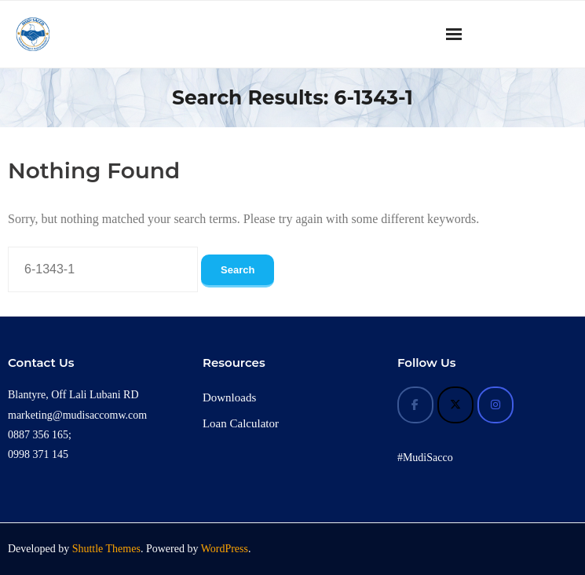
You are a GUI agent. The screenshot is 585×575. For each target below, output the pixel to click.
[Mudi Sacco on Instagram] (495, 404)
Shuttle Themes (106, 549)
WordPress (224, 549)
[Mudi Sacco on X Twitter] (455, 404)
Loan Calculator (241, 423)
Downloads (229, 397)
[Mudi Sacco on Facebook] (415, 404)
